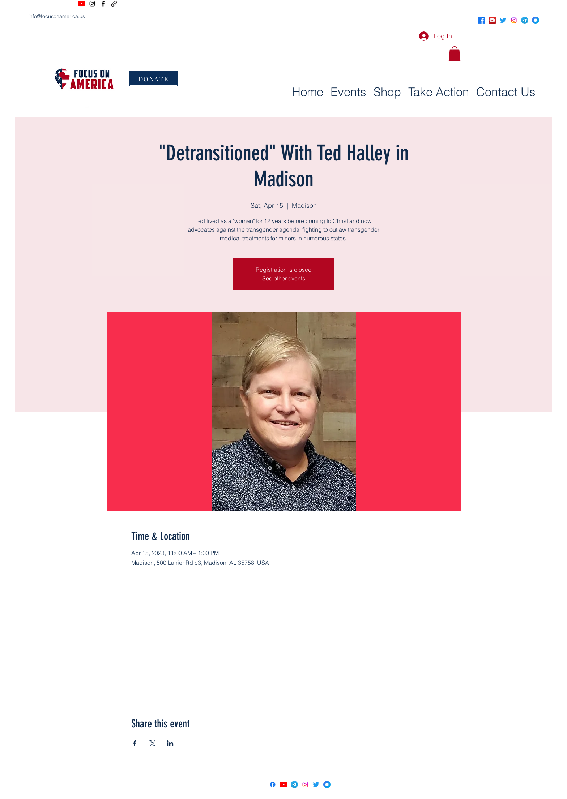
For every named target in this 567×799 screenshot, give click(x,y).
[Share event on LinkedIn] (170, 743)
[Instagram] (92, 3)
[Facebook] (103, 3)
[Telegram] (524, 20)
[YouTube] (81, 3)
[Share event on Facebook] (134, 743)
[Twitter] (503, 20)
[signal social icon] (535, 20)
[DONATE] (153, 78)
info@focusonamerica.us (57, 16)
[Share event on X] (152, 743)
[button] (454, 53)
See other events (283, 278)
